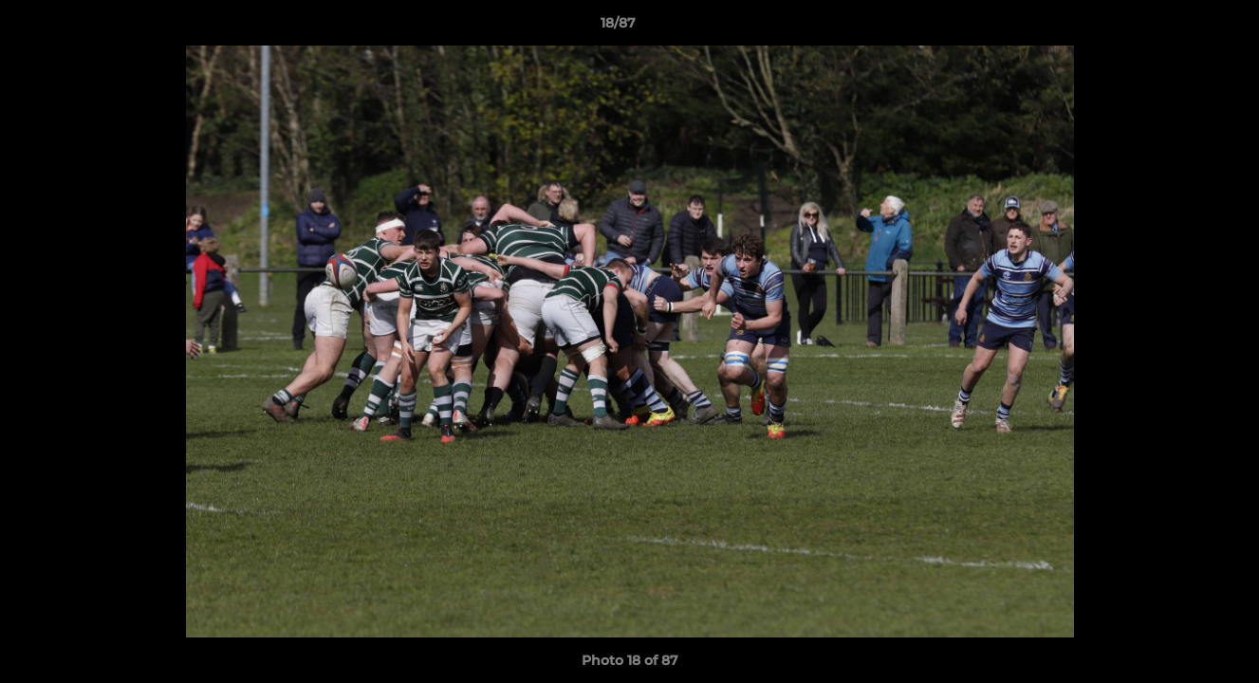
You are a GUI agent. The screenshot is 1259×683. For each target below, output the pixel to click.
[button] (1179, 27)
